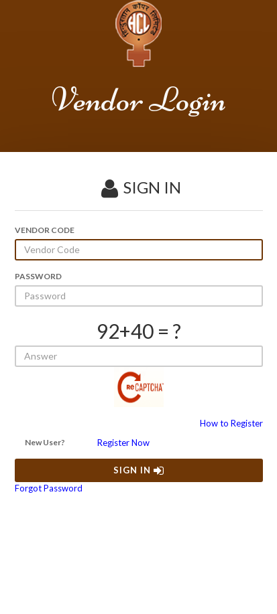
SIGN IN (138, 470)
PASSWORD (38, 276)
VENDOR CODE (44, 230)
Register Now (123, 442)
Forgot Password (48, 488)
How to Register (231, 423)
